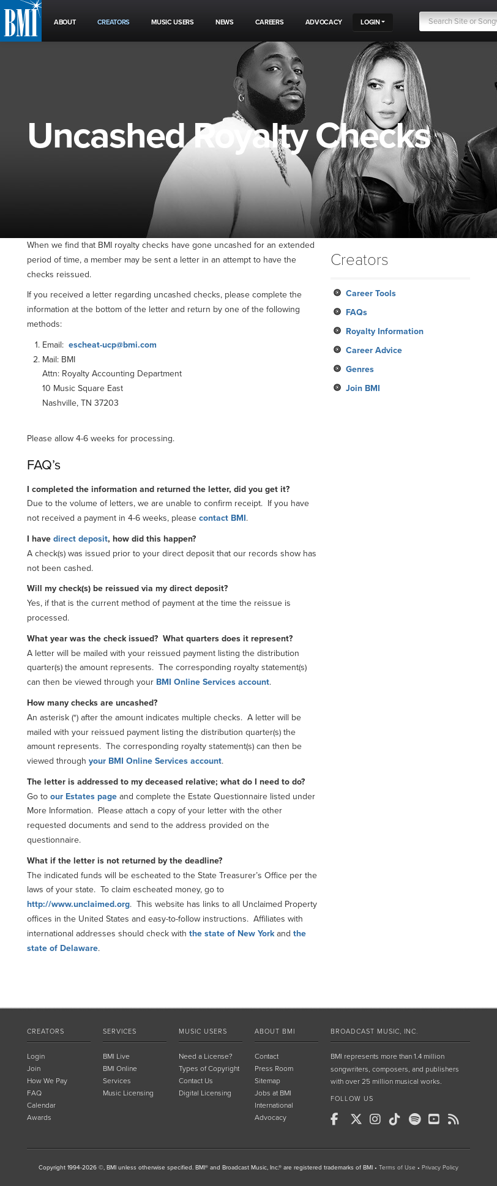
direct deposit (80, 539)
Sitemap (267, 1080)
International (274, 1105)
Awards (39, 1117)
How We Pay (47, 1080)
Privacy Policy (440, 1167)
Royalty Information (385, 331)
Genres (360, 369)
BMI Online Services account (212, 682)
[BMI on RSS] (456, 1119)
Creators (45, 1031)
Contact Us (196, 1080)
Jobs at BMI (273, 1093)
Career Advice (374, 350)
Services (119, 1031)
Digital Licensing (205, 1093)
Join (33, 1068)
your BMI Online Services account (155, 761)
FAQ (34, 1093)
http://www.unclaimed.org (78, 904)
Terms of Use (397, 1167)
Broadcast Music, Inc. (374, 1031)
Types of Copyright (209, 1068)
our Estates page (83, 796)
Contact (266, 1056)
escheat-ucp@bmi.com (113, 345)
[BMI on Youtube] (437, 1119)
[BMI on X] (358, 1119)
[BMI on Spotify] (417, 1119)
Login (36, 1056)
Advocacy (270, 1117)
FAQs (356, 312)
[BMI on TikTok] (397, 1119)
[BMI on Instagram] (378, 1119)
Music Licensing (128, 1093)
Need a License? (206, 1056)
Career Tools (371, 293)
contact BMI (222, 518)
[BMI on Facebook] (339, 1119)
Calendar (41, 1105)
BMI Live (116, 1056)
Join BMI (363, 388)
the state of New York (231, 933)
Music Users (203, 1031)
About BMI (275, 1031)
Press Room (274, 1068)
